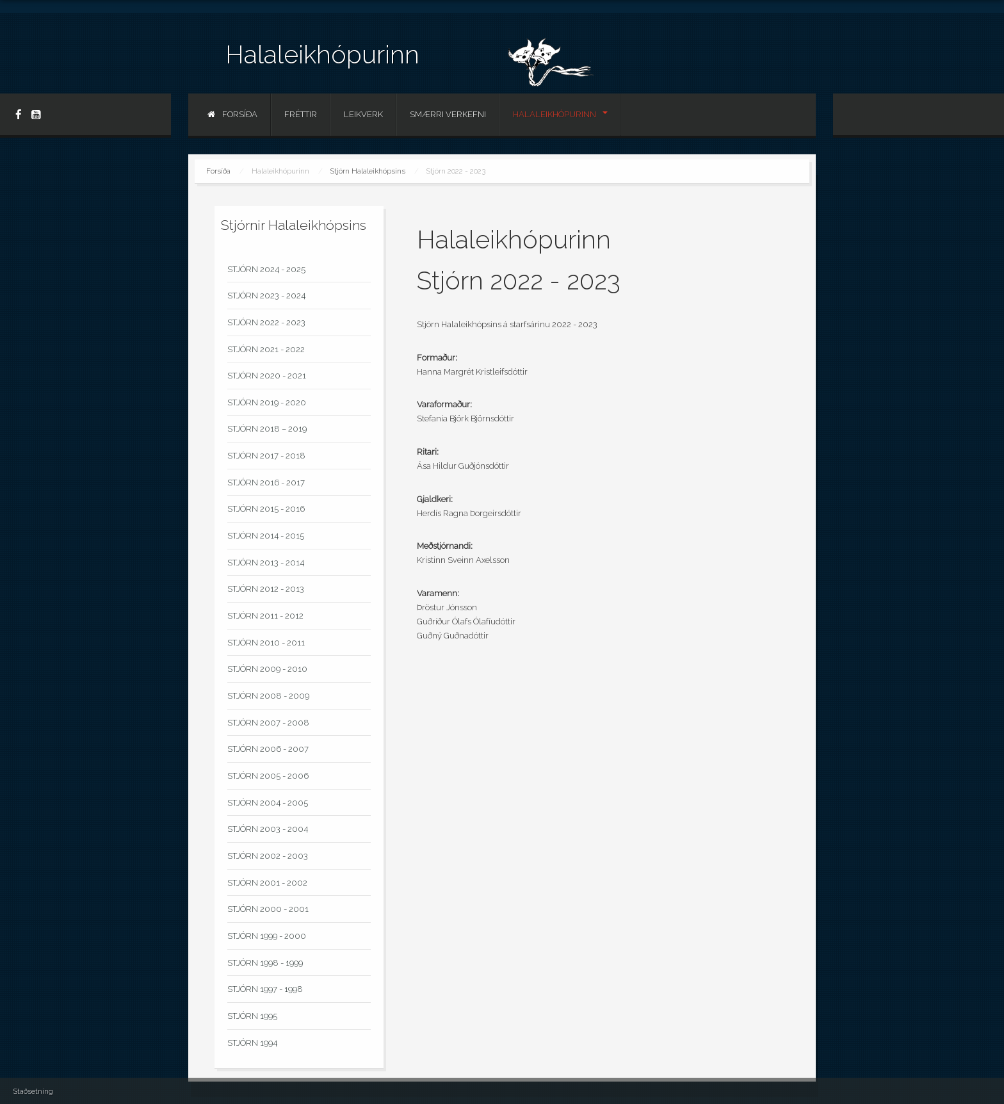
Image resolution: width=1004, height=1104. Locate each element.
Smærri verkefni (448, 114)
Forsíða (232, 114)
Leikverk (363, 114)
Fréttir (300, 114)
